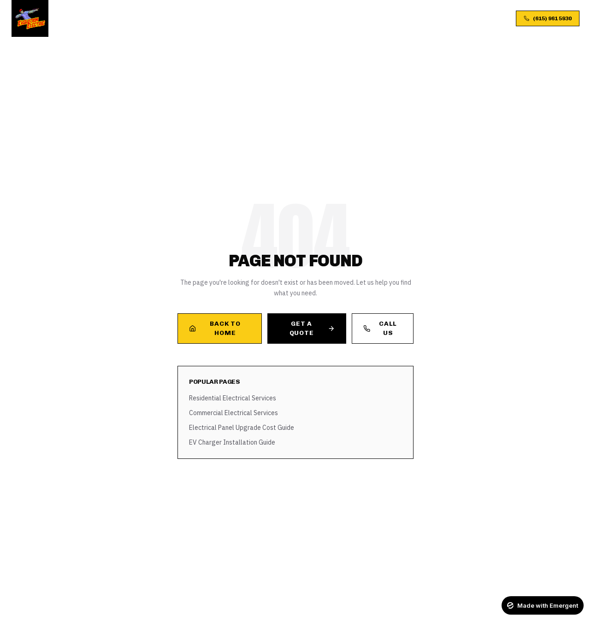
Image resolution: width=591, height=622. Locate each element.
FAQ (353, 18)
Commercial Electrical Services (233, 413)
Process (254, 18)
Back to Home (214, 328)
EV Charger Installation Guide (232, 442)
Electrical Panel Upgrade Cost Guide (241, 427)
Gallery (293, 18)
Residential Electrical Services (232, 398)
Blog (327, 18)
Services (181, 18)
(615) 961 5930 (548, 18)
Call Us (380, 328)
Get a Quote (312, 328)
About (218, 18)
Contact (384, 18)
